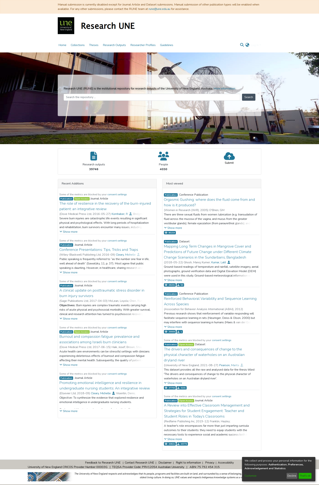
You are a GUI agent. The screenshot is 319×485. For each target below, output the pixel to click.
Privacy (209, 463)
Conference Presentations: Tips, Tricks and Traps (98, 249)
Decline (291, 475)
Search (248, 97)
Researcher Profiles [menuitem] (143, 45)
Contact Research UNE (139, 463)
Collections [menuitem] (78, 45)
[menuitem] (247, 45)
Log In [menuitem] (255, 45)
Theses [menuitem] (93, 45)
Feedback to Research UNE (103, 463)
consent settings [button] (117, 194)
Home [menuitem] (62, 45)
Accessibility (226, 463)
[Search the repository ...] (152, 97)
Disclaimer (165, 463)
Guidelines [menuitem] (166, 45)
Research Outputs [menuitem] (114, 45)
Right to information (188, 463)
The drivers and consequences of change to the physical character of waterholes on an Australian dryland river (204, 355)
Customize (250, 475)
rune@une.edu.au (159, 9)
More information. (225, 89)
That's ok (305, 475)
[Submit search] (242, 45)
